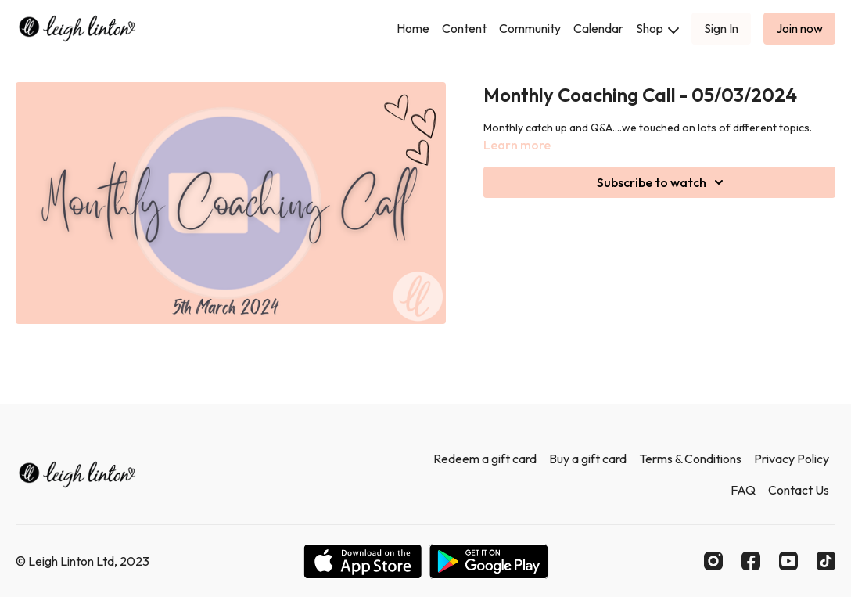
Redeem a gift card (485, 458)
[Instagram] (713, 561)
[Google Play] (489, 561)
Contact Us (798, 490)
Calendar (598, 28)
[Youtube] (788, 561)
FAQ (743, 490)
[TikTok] (826, 561)
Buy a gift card (588, 458)
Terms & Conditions (690, 458)
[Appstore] (362, 561)
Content (464, 28)
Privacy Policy (791, 458)
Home (413, 28)
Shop (657, 28)
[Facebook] (750, 561)
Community (530, 28)
